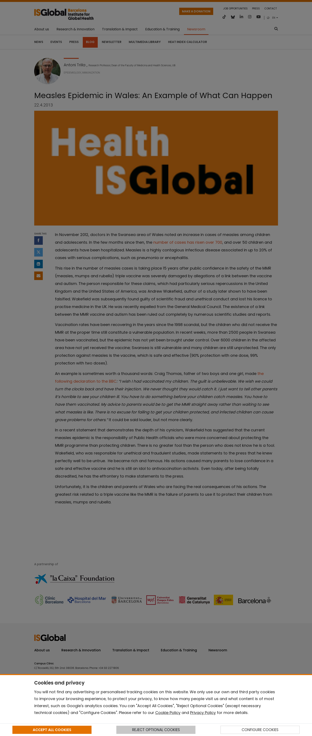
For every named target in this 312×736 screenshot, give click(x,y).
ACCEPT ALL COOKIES (52, 729)
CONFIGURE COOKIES (260, 729)
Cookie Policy (167, 712)
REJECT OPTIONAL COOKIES (156, 729)
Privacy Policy (203, 712)
